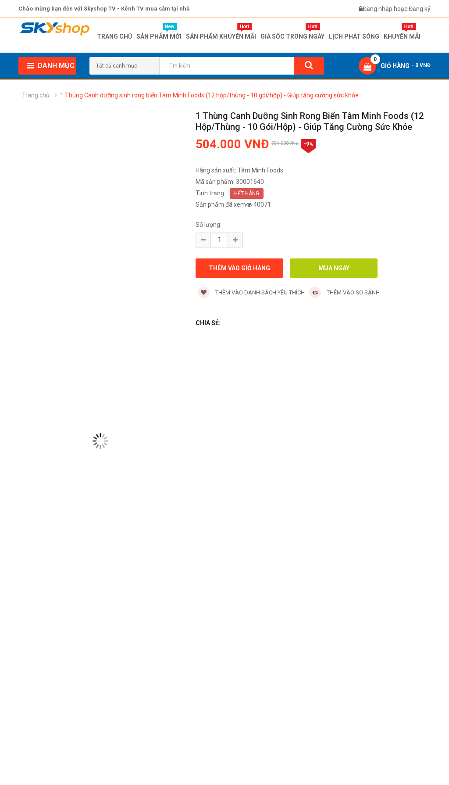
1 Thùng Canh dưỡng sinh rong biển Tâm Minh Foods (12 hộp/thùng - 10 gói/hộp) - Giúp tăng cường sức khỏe (209, 95)
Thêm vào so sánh (344, 292)
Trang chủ (36, 95)
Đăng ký (420, 8)
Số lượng (208, 224)
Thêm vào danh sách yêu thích (251, 292)
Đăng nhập (378, 8)
